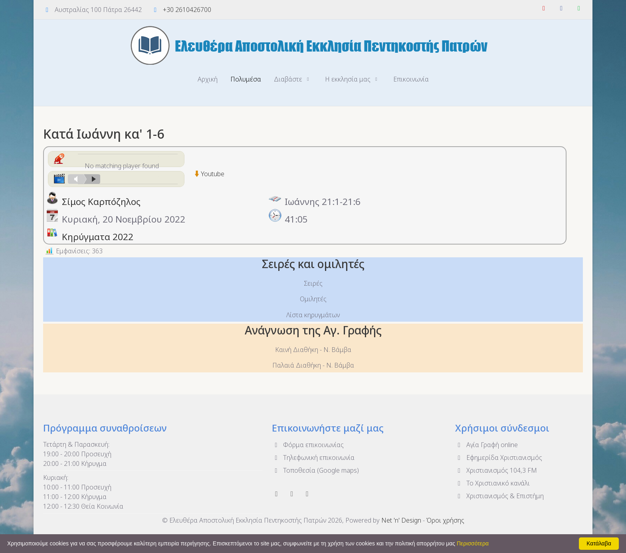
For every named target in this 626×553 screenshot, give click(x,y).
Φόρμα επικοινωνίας (308, 444)
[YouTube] (544, 8)
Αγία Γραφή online (486, 444)
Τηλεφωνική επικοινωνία (313, 457)
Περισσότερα (473, 543)
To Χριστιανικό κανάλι (492, 482)
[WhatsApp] (579, 8)
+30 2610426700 (187, 9)
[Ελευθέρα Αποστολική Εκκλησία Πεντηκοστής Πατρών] (313, 45)
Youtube (212, 173)
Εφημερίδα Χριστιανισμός (498, 457)
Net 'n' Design (401, 520)
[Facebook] (561, 8)
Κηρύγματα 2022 (97, 237)
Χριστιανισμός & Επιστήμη (499, 495)
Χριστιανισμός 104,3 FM (496, 469)
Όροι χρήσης (445, 520)
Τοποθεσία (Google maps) (315, 469)
